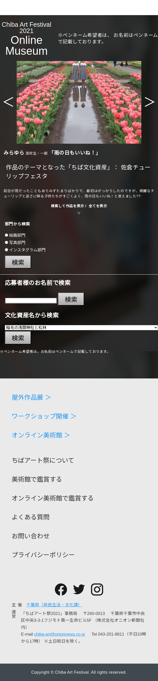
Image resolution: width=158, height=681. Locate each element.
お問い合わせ (31, 536)
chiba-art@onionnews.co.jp (59, 634)
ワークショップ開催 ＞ (44, 416)
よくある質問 (31, 517)
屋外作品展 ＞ (31, 397)
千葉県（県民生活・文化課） (54, 605)
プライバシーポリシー (43, 555)
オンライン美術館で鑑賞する (53, 498)
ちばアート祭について (43, 460)
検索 (18, 262)
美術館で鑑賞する (37, 479)
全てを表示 (98, 206)
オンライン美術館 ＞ (41, 435)
